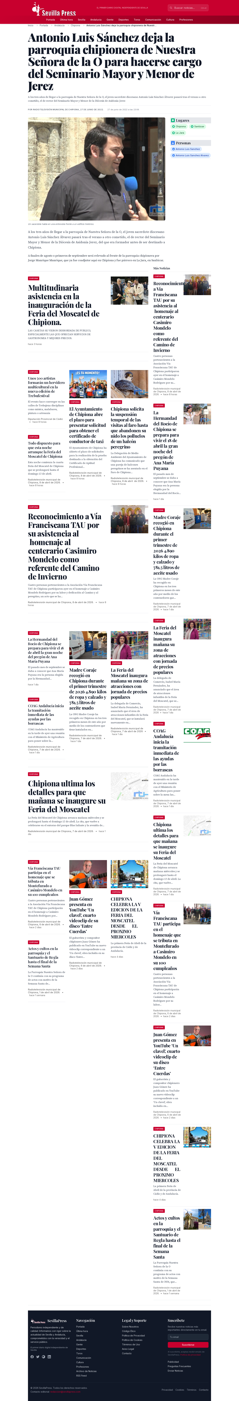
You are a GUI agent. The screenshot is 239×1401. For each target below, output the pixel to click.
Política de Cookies (132, 1340)
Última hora (66, 19)
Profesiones (186, 19)
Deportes (124, 19)
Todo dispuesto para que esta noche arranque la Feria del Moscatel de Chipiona (45, 450)
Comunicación (153, 19)
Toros (137, 19)
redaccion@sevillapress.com (65, 1391)
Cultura (170, 19)
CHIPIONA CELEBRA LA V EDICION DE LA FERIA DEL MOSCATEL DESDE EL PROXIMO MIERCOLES (127, 918)
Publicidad (173, 1361)
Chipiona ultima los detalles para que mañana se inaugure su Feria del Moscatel (165, 841)
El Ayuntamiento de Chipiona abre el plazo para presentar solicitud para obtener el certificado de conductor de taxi (87, 425)
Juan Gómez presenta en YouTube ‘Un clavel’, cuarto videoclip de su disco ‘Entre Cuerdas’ (83, 915)
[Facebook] (32, 1356)
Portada (50, 19)
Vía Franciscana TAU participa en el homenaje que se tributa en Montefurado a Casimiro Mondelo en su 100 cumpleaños (167, 940)
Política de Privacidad (133, 1335)
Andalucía (96, 19)
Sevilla (81, 19)
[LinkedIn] (49, 1356)
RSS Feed (81, 1375)
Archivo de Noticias (86, 1371)
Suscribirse (188, 1344)
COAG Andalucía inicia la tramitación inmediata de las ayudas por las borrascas (46, 714)
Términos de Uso (131, 1344)
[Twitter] (37, 1356)
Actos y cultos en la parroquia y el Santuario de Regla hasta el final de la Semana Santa (43, 957)
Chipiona (75, 25)
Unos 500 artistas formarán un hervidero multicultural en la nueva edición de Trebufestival (46, 387)
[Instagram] (43, 1356)
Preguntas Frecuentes (179, 1366)
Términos (191, 1389)
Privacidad (167, 1389)
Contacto (127, 1353)
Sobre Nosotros (130, 1326)
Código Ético (129, 1331)
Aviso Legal (128, 1349)
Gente (110, 19)
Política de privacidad (190, 1355)
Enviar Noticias (175, 1370)
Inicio (30, 25)
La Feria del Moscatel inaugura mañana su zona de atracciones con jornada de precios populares (129, 683)
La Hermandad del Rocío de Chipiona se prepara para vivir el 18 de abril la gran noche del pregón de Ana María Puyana (46, 650)
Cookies (179, 1389)
